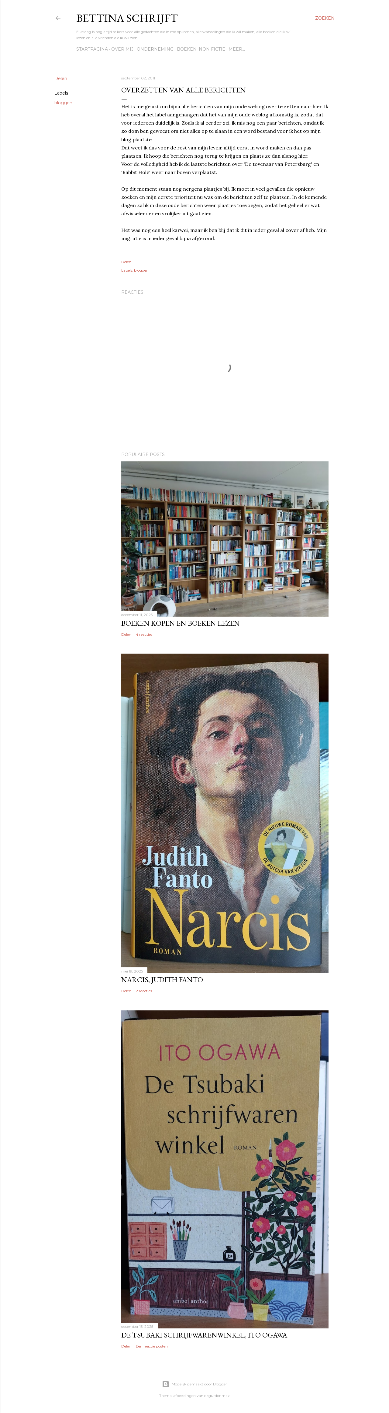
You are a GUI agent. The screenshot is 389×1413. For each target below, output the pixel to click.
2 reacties (144, 991)
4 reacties (144, 634)
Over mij (122, 49)
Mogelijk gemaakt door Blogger (194, 1384)
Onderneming (155, 49)
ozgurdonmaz (217, 1395)
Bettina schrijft (127, 18)
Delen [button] (60, 78)
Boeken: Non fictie (201, 49)
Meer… (237, 49)
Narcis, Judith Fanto (162, 979)
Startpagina (92, 49)
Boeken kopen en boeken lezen (180, 623)
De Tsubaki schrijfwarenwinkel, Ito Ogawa (204, 1335)
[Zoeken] (325, 18)
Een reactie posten (152, 1346)
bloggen (63, 102)
